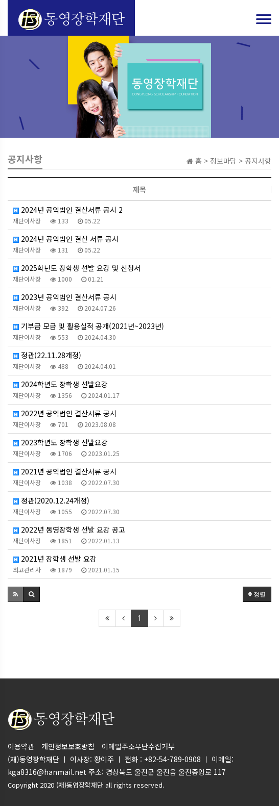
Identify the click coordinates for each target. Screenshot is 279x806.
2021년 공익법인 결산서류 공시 (65, 471)
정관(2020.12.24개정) (51, 500)
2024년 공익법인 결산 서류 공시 (66, 239)
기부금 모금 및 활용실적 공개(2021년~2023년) (88, 326)
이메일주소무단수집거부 (138, 746)
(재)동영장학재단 (79, 785)
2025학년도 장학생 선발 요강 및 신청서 (77, 268)
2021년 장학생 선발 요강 (55, 558)
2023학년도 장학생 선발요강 (60, 442)
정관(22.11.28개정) (47, 355)
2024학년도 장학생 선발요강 (60, 384)
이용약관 (21, 746)
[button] (16, 594)
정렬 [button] (257, 594)
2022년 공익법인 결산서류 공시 (65, 413)
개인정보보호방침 (68, 746)
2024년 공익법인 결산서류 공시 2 (68, 210)
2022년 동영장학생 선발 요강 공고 (69, 529)
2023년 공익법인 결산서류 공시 (65, 297)
